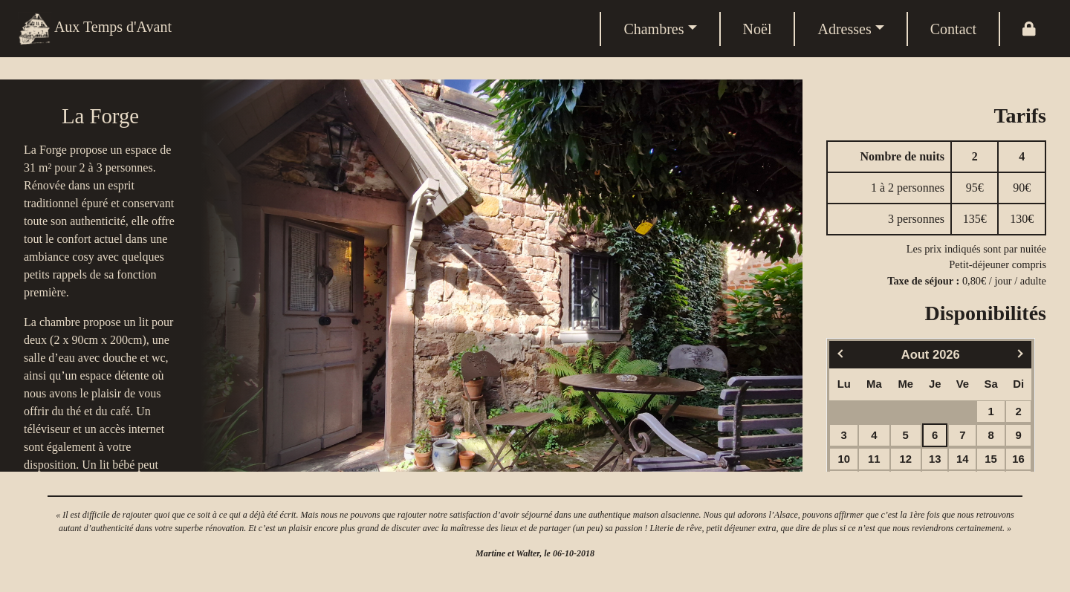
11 (874, 459)
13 (935, 459)
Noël (757, 29)
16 (1018, 459)
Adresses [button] (844, 29)
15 (991, 459)
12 (905, 459)
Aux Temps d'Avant (95, 28)
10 (843, 459)
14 (962, 459)
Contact (953, 29)
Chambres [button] (653, 29)
